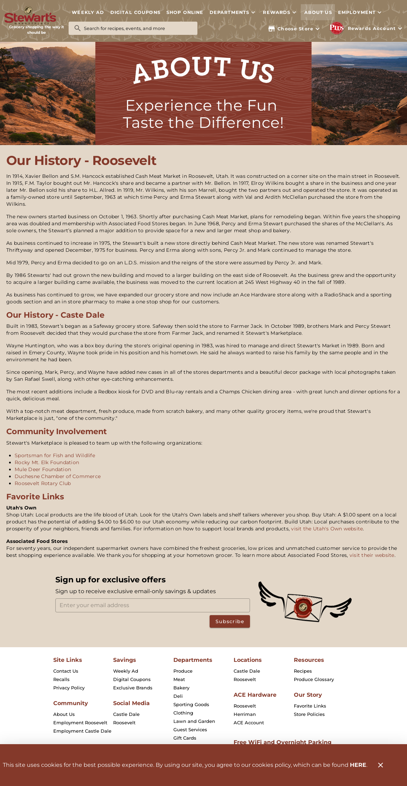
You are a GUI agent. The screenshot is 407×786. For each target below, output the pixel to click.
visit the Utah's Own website (327, 529)
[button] (233, 12)
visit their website (372, 555)
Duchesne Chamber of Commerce (58, 476)
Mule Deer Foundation (43, 469)
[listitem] (65, 671)
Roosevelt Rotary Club (43, 483)
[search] (138, 28)
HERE (358, 765)
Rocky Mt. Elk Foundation (47, 462)
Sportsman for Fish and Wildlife (55, 455)
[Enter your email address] (155, 605)
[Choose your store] (294, 28)
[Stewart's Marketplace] (36, 15)
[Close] (380, 765)
